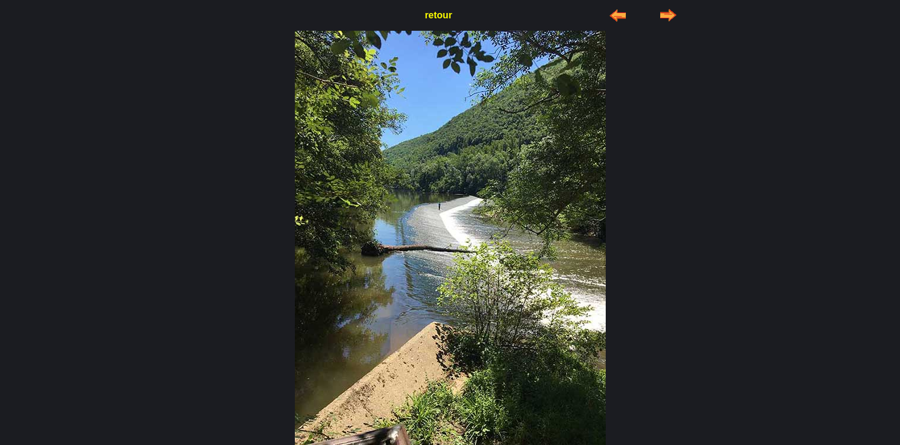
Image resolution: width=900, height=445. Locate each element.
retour (438, 15)
